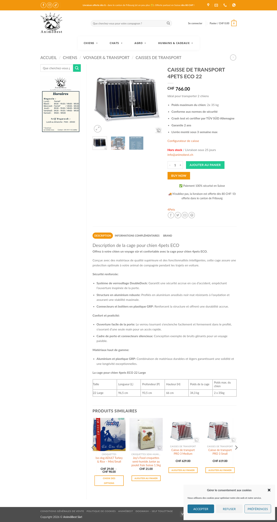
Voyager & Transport (106, 57)
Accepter (200, 509)
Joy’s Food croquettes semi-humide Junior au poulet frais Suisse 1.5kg (146, 461)
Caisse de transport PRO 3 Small (220, 451)
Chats (116, 43)
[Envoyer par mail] (185, 215)
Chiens (91, 43)
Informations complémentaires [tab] (137, 235)
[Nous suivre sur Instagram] (49, 5)
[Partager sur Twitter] (178, 215)
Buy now (178, 175)
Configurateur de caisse (183, 141)
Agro (140, 43)
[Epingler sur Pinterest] (192, 215)
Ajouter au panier (205, 165)
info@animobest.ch (180, 154)
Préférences (258, 509)
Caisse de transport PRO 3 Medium (183, 451)
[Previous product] (233, 57)
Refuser (229, 509)
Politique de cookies (101, 511)
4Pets (171, 209)
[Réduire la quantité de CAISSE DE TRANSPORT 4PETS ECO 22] (170, 165)
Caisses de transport (158, 57)
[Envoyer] (168, 23)
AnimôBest (125, 511)
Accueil (48, 57)
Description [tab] (102, 235)
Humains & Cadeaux (176, 43)
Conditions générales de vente (62, 511)
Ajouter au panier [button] (146, 478)
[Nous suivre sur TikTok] (55, 5)
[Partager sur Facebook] (171, 215)
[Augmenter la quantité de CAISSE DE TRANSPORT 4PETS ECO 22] (180, 165)
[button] (269, 490)
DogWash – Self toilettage (154, 511)
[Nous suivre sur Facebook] (43, 5)
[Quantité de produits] (175, 165)
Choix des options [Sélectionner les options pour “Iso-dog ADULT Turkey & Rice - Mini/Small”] (109, 480)
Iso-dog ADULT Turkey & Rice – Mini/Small (109, 459)
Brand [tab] (167, 235)
